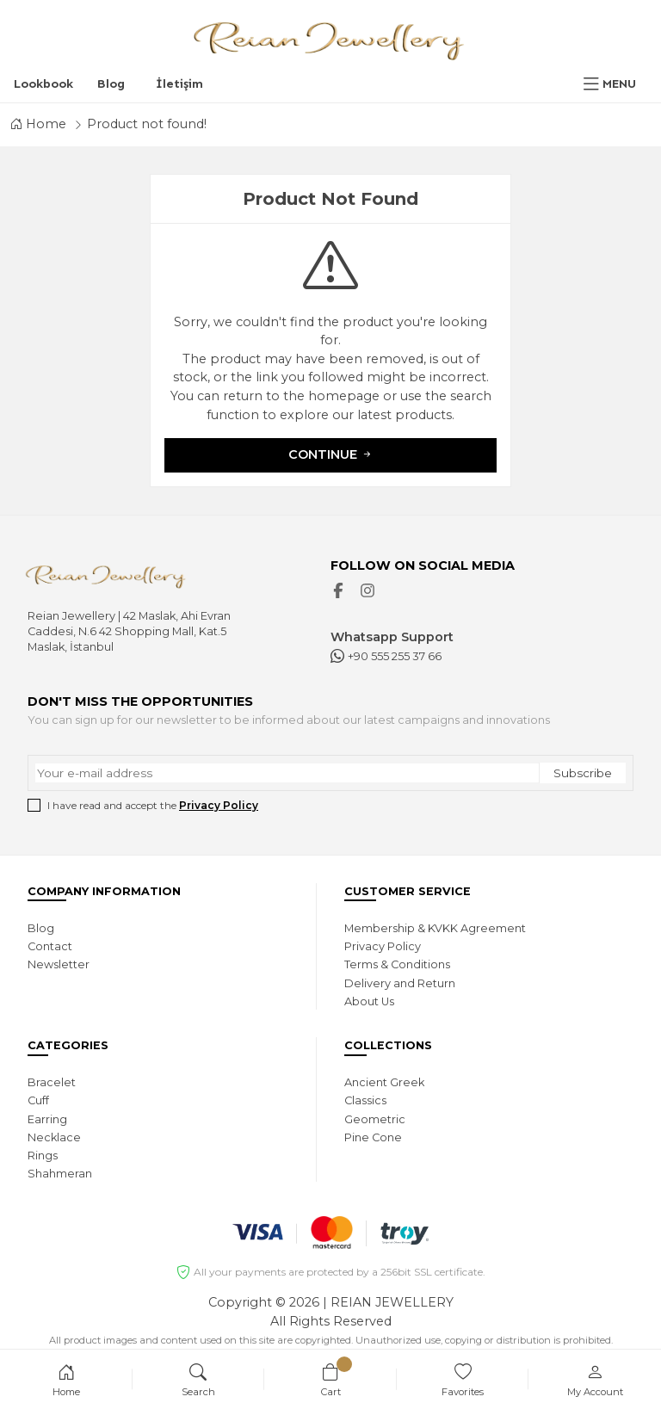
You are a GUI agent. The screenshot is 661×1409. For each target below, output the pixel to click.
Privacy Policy (218, 805)
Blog (111, 83)
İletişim (179, 83)
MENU (619, 83)
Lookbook (43, 83)
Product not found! (147, 124)
